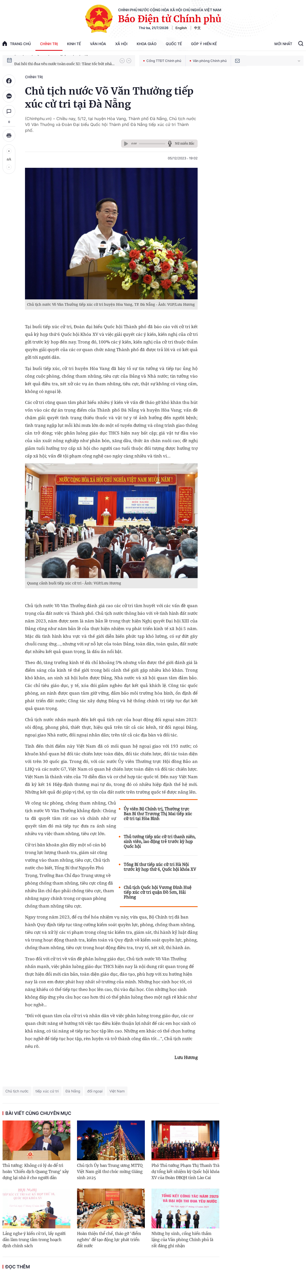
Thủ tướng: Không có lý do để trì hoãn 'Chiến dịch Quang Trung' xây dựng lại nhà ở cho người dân (36, 1171)
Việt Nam (117, 1091)
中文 (197, 28)
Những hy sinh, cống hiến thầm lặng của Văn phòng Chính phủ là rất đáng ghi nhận (182, 1239)
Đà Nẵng (73, 1091)
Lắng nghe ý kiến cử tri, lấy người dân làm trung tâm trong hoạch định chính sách (34, 1239)
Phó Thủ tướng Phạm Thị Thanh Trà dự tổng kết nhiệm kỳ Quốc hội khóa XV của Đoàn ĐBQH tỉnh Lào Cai (185, 1171)
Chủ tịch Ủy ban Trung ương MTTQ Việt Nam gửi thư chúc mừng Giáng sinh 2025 (110, 1171)
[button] (122, 60)
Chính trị (49, 44)
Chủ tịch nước (17, 1091)
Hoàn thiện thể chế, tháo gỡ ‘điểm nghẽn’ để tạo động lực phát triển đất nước (109, 1239)
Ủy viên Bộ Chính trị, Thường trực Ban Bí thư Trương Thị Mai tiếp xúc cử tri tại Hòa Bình (158, 814)
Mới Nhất (283, 44)
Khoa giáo (147, 44)
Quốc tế (174, 44)
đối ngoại (95, 1091)
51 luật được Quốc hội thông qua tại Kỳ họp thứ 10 (57, 60)
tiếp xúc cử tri (47, 1091)
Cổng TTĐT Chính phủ (162, 61)
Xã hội (121, 44)
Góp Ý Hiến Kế (204, 44)
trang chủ (17, 43)
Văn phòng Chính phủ (208, 61)
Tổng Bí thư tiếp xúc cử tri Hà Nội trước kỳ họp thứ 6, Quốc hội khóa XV (160, 867)
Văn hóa (98, 44)
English (181, 28)
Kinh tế (74, 44)
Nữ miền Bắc (184, 143)
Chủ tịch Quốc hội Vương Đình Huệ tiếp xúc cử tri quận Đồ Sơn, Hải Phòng (158, 892)
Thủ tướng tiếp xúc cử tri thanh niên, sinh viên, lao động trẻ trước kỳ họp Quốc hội (160, 841)
